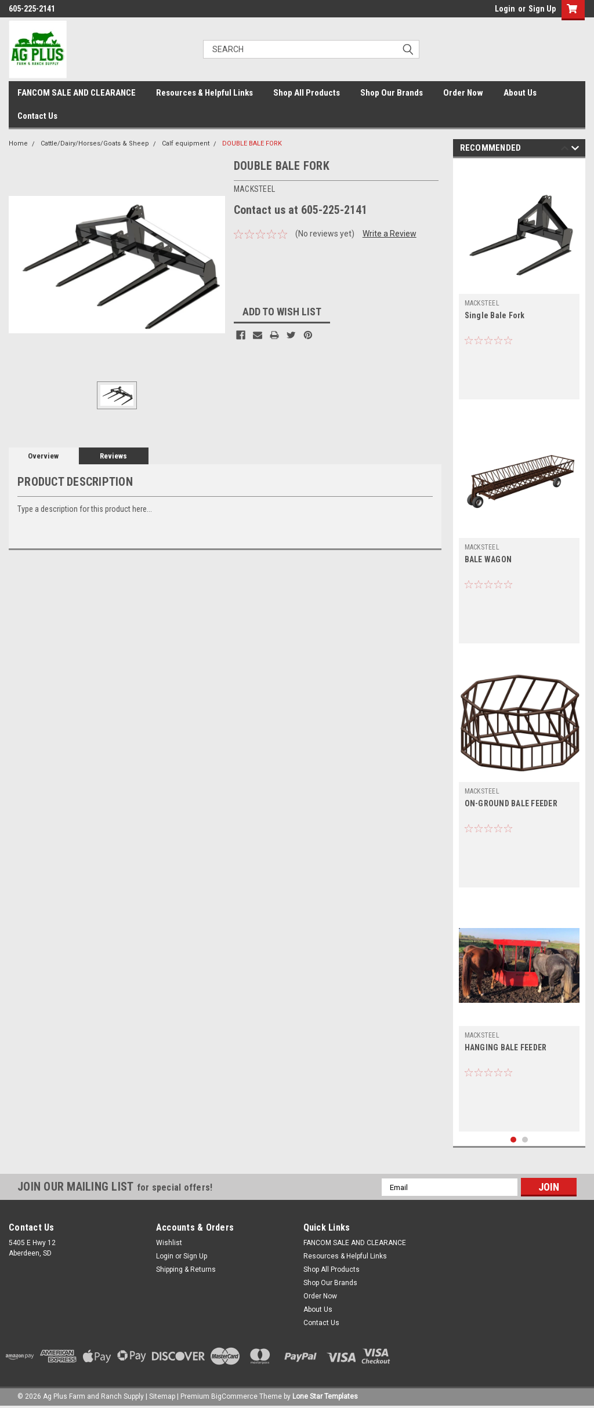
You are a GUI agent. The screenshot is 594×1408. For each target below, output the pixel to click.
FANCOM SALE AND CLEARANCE (76, 93)
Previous (564, 149)
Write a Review (389, 233)
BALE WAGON (488, 559)
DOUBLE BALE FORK (252, 143)
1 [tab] (513, 1140)
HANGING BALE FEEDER (506, 1047)
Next (575, 149)
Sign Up (542, 8)
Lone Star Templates (325, 1396)
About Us (520, 93)
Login (505, 8)
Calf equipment (185, 143)
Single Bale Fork (495, 315)
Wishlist (169, 1243)
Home (18, 143)
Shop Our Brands (391, 93)
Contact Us (37, 116)
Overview (43, 456)
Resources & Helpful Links (204, 93)
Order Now (463, 93)
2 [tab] (525, 1140)
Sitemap (162, 1396)
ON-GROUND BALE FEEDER (511, 803)
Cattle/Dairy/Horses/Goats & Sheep (95, 143)
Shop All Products (306, 93)
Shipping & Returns (186, 1269)
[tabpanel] (519, 281)
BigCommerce (234, 1396)
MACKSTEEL (482, 303)
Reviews (113, 456)
